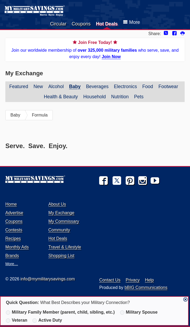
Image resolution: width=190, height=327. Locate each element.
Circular (58, 24)
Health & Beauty (61, 96)
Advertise (14, 213)
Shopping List (61, 255)
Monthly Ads (17, 247)
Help (149, 280)
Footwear (168, 86)
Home (11, 204)
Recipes (13, 238)
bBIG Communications (146, 287)
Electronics (125, 86)
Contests (13, 230)
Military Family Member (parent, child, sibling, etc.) (60, 312)
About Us (57, 204)
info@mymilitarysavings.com (47, 279)
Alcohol (56, 86)
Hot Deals (107, 24)
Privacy (133, 280)
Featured (18, 86)
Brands (12, 255)
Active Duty (47, 320)
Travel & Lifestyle (65, 247)
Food (147, 86)
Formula (40, 115)
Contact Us (109, 280)
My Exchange (61, 213)
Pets (138, 96)
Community (59, 230)
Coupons (81, 24)
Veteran (16, 320)
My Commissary (64, 221)
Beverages (97, 86)
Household (94, 96)
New (38, 86)
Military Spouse (139, 312)
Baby (75, 86)
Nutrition (120, 96)
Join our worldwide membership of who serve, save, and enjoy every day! (95, 49)
